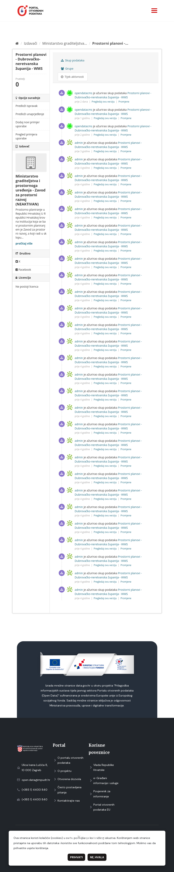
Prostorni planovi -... (110, 43)
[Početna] (17, 43)
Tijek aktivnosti (72, 77)
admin (79, 143)
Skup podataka (72, 60)
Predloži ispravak (27, 106)
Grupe (67, 68)
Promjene (123, 101)
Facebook (23, 269)
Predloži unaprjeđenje (30, 114)
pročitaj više (24, 243)
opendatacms (83, 93)
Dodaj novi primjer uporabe (28, 124)
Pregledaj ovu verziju (103, 101)
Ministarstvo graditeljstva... (64, 43)
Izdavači (30, 43)
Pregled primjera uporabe (26, 136)
